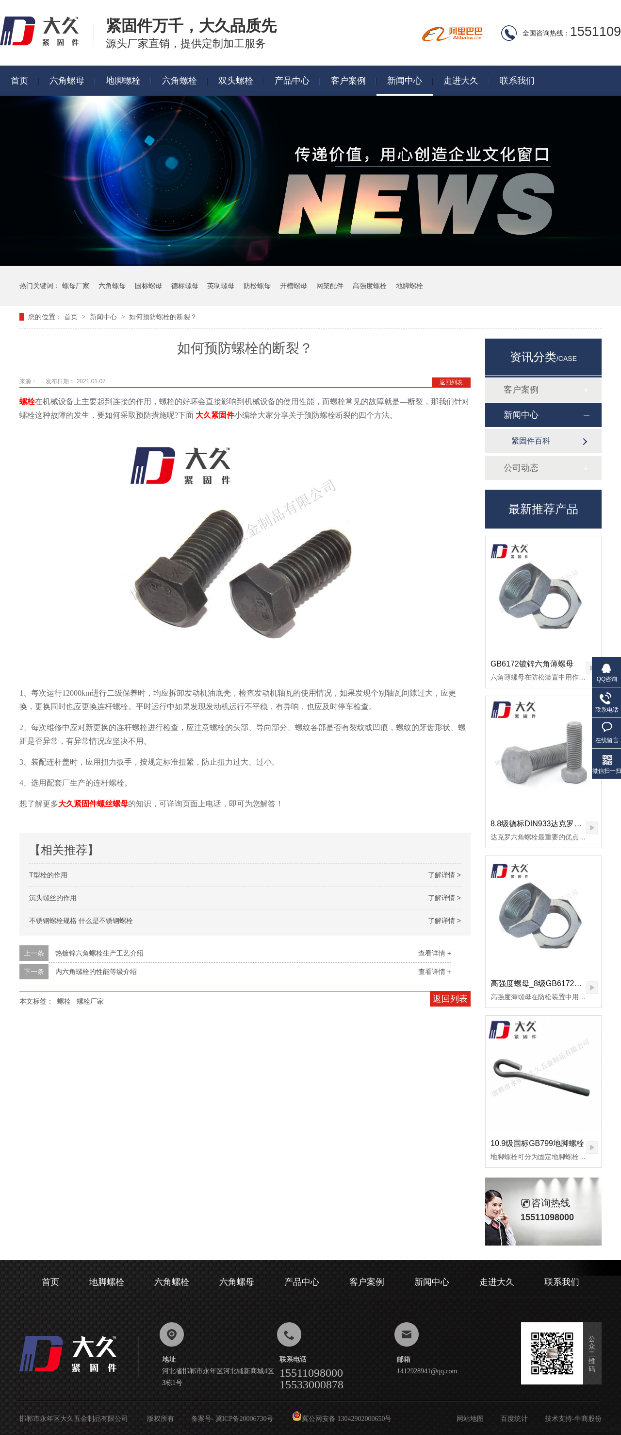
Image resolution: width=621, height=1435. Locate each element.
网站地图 (470, 1418)
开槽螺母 (293, 286)
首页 (19, 80)
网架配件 (329, 286)
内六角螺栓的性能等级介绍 (96, 971)
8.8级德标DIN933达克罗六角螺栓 (547, 824)
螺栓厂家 (90, 1001)
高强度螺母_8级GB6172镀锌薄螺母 (551, 983)
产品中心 (292, 80)
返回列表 (451, 382)
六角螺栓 (179, 80)
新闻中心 (404, 80)
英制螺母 (220, 286)
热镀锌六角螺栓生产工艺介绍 (99, 953)
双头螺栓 (235, 80)
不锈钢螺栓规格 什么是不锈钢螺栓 (81, 920)
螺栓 (64, 1001)
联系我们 (517, 80)
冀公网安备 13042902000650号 (342, 1418)
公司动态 (521, 468)
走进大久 (460, 80)
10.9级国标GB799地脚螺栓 (537, 1143)
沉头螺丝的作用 (53, 898)
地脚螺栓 (123, 80)
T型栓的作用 (48, 875)
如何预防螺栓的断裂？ (163, 317)
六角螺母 (66, 80)
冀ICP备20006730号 (244, 1418)
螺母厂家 (75, 286)
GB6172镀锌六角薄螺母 (531, 664)
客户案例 (348, 80)
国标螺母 (148, 286)
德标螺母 (184, 286)
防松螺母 (257, 286)
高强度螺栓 (370, 286)
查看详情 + (434, 953)
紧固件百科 (530, 441)
